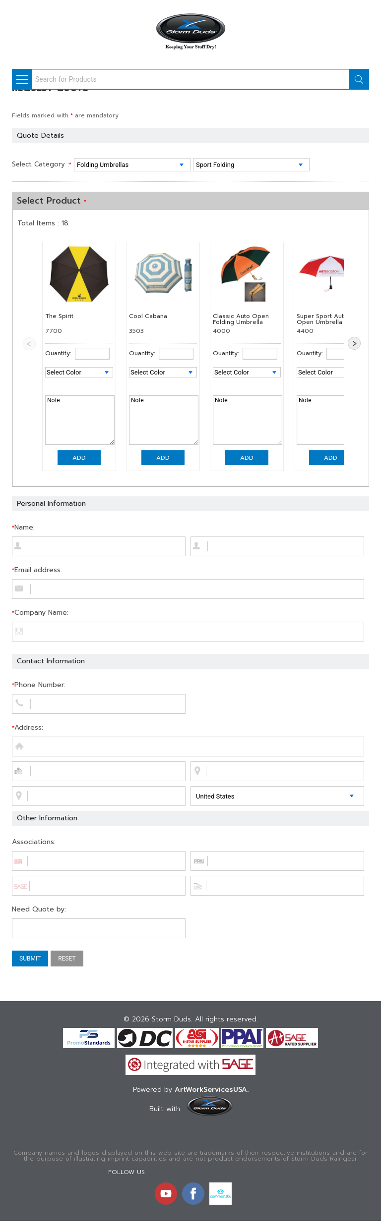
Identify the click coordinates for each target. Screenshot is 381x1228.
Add (79, 457)
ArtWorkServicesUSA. (212, 1089)
